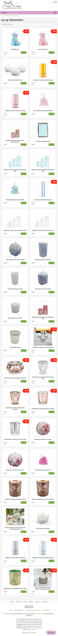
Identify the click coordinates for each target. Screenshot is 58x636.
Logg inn (37, 601)
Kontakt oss (45, 601)
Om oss (25, 601)
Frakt (11, 610)
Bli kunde (18, 601)
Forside (2, 15)
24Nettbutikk (32, 632)
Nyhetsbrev (46, 610)
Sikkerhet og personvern (34, 610)
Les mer (33, 628)
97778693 (38, 614)
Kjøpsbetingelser (19, 610)
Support (31, 601)
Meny (4, 12)
